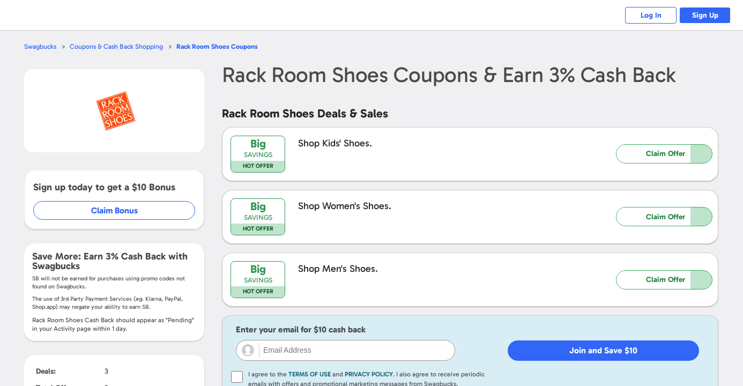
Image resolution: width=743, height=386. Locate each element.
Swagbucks (40, 46)
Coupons (220, 46)
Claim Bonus (115, 210)
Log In (647, 15)
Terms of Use (309, 374)
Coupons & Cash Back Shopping (118, 46)
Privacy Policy (369, 374)
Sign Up (704, 15)
